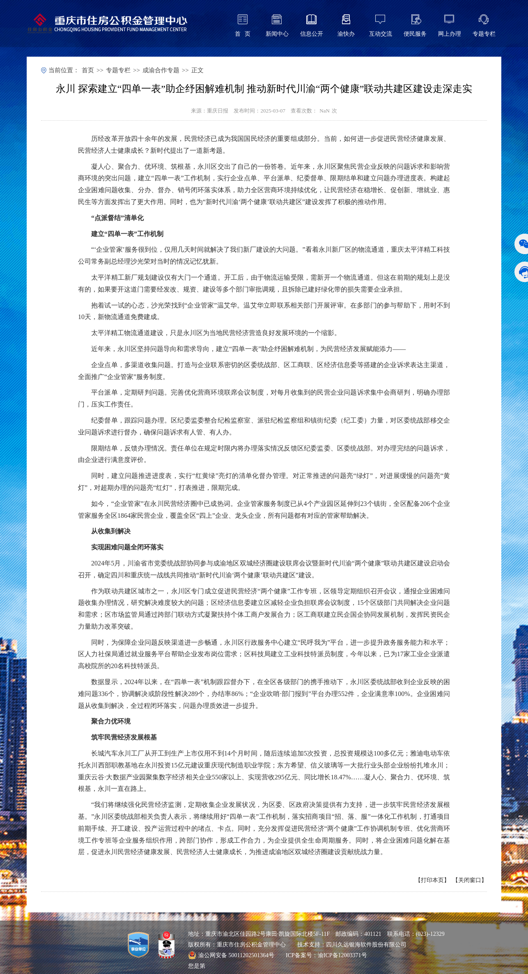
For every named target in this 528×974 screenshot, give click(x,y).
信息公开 (311, 34)
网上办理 (449, 34)
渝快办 (346, 34)
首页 (88, 70)
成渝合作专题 (160, 70)
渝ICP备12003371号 (342, 955)
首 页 (243, 34)
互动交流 (380, 34)
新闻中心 (277, 34)
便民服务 (415, 34)
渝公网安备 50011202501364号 (231, 955)
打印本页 (432, 880)
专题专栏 (484, 34)
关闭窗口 (469, 880)
